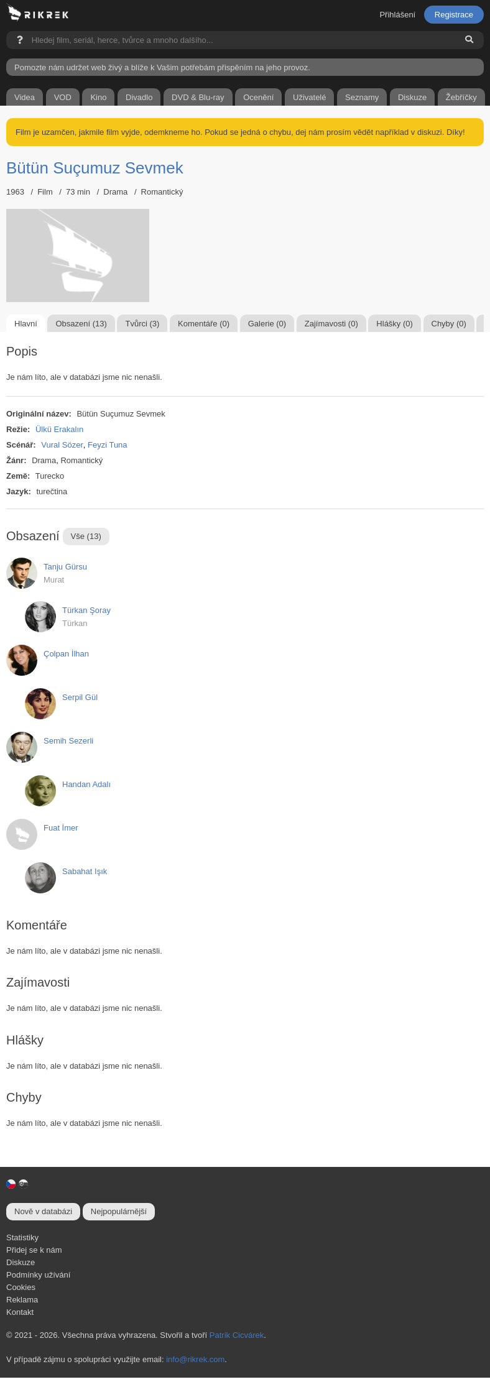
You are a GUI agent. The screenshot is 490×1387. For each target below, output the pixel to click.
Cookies (20, 1287)
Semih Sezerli (68, 740)
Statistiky (22, 1237)
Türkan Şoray (86, 610)
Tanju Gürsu (65, 566)
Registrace (454, 14)
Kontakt (20, 1312)
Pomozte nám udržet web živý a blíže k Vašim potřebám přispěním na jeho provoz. (162, 67)
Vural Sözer (62, 444)
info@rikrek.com (195, 1359)
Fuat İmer (61, 827)
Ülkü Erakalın (59, 429)
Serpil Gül (80, 697)
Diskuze (20, 1262)
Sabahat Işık (84, 871)
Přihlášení (397, 14)
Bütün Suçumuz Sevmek (94, 168)
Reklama (22, 1299)
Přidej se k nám (34, 1250)
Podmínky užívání (38, 1274)
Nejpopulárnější (119, 1211)
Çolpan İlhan (66, 653)
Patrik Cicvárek (237, 1335)
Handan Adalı (86, 784)
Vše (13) (86, 536)
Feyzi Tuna (107, 444)
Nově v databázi (43, 1211)
